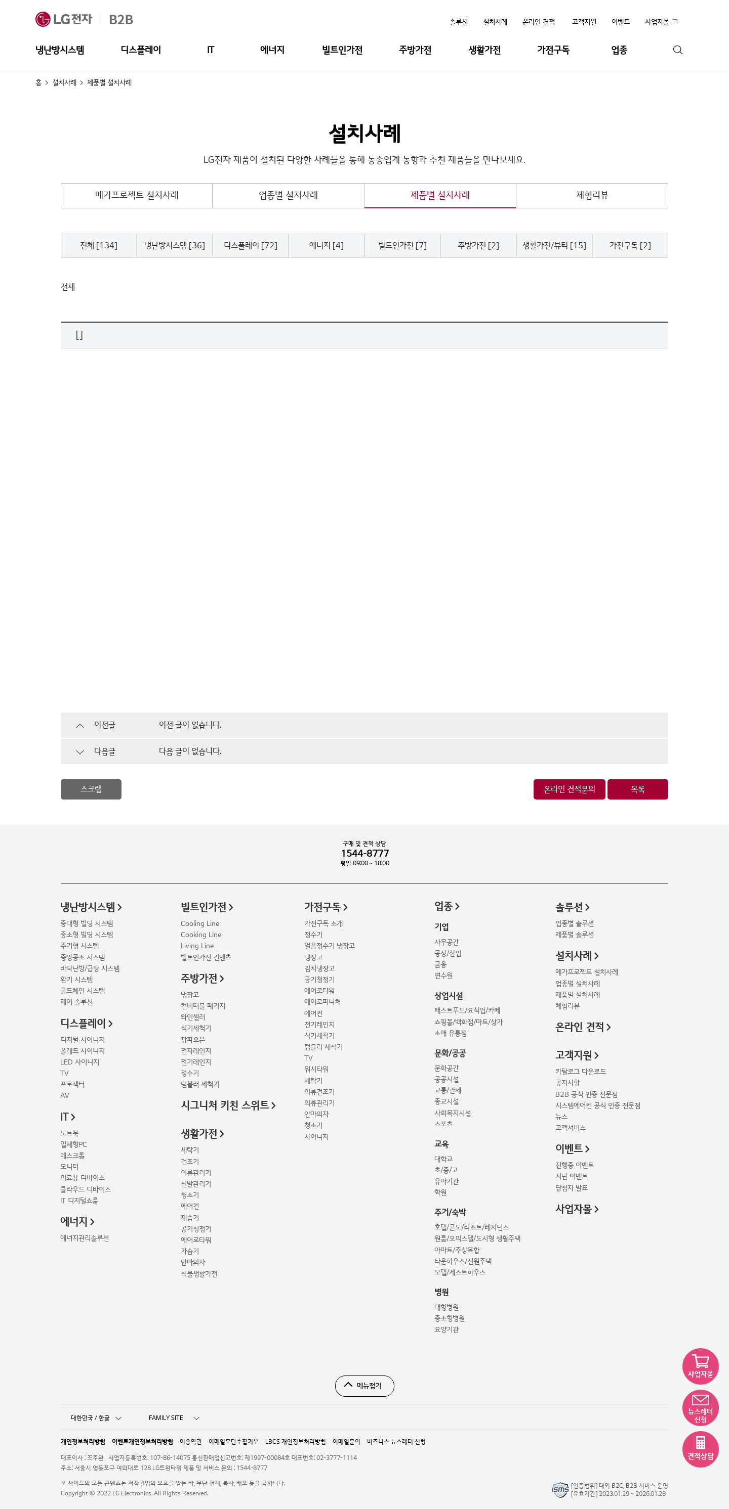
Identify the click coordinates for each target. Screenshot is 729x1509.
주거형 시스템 (79, 946)
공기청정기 (196, 1229)
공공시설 (446, 1079)
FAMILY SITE (174, 1418)
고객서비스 (570, 1128)
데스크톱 (72, 1156)
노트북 (69, 1133)
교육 (441, 1144)
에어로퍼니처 (322, 1002)
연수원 (443, 976)
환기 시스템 (76, 980)
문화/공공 (450, 1053)
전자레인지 (196, 1051)
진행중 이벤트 (574, 1165)
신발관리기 (196, 1184)
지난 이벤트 (571, 1176)
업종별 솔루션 (574, 923)
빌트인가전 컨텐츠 (206, 957)
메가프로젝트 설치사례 (137, 195)
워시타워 (316, 1069)
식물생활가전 (199, 1274)
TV (64, 1073)
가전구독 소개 (323, 923)
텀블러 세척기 (200, 1084)
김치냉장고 (319, 968)
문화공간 (446, 1068)
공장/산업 (447, 953)
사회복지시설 (452, 1113)
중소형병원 (449, 1318)
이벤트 (569, 1149)
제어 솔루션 (76, 1002)
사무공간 (446, 942)
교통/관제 (447, 1090)
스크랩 (91, 789)
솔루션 (459, 22)
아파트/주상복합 (456, 1250)
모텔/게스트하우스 (459, 1272)
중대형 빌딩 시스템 (86, 923)
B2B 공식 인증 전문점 (586, 1094)
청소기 (190, 1195)
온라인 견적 (538, 22)
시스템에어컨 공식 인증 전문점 (597, 1105)
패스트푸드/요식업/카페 (467, 1010)
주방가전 (415, 50)
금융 (440, 964)
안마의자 (193, 1262)
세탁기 (190, 1150)
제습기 (190, 1218)
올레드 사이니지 (82, 1051)
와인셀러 (193, 1017)
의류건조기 (319, 1092)
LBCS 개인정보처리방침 (295, 1441)
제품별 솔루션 (574, 935)
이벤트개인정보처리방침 (142, 1441)
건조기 (190, 1162)
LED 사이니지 (79, 1062)
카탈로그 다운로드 (580, 1072)
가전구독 (553, 50)
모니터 (69, 1167)
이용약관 (191, 1441)
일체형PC (73, 1144)
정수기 (190, 1073)
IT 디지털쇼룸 (79, 1201)
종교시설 (446, 1101)
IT (210, 50)
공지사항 (567, 1083)
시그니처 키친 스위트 (225, 1106)
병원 (441, 1292)
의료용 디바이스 (82, 1178)
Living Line (197, 946)
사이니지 (316, 1137)
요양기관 (446, 1330)
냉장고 (190, 995)
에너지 (272, 50)
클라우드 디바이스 (85, 1189)
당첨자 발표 (571, 1188)
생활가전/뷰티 (554, 245)
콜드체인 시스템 (82, 991)
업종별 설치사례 (288, 195)
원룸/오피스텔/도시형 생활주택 (477, 1238)
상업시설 (448, 996)
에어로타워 (196, 1240)
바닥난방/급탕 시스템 (89, 968)
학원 (440, 1192)
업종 (619, 50)
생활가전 (484, 50)
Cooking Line (201, 935)
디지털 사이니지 (82, 1040)
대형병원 (446, 1307)
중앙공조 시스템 (82, 957)
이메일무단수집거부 (234, 1441)
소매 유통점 (450, 1033)
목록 (638, 789)
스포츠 (443, 1124)
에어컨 (190, 1206)
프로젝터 (72, 1084)
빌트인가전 (342, 50)
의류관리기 (196, 1173)
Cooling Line (200, 923)
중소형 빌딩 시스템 (86, 935)
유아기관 (446, 1181)
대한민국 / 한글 (96, 1418)
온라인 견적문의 (569, 789)
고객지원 (573, 1055)
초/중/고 (446, 1170)
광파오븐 (193, 1040)
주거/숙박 (450, 1212)
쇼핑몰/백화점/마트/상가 (468, 1022)
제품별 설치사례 (440, 195)
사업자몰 (573, 1209)
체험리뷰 (592, 195)
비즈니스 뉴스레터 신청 (396, 1441)
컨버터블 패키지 (203, 1006)
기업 (441, 927)
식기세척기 (196, 1028)
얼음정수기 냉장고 (329, 946)
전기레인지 (196, 1062)
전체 (98, 245)
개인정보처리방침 (83, 1441)
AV (64, 1095)
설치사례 (495, 22)
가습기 (190, 1251)
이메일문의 (346, 1441)
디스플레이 (140, 50)
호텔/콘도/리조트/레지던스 (471, 1227)
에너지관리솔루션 (84, 1238)
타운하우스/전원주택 (463, 1261)
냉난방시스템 (59, 50)
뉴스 (561, 1117)
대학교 (443, 1159)
